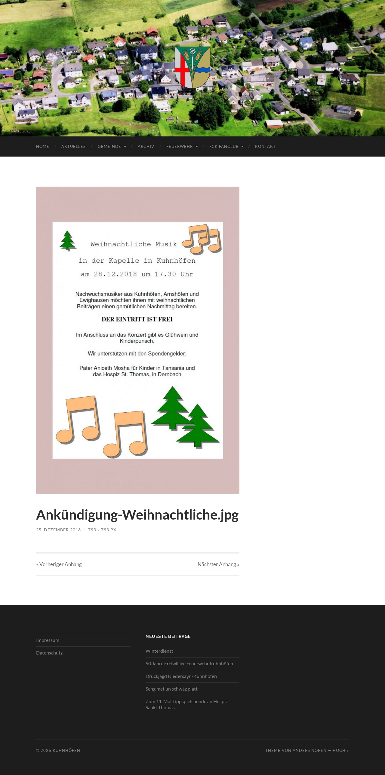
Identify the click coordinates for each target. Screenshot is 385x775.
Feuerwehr (179, 146)
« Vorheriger (59, 564)
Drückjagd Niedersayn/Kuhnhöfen (181, 676)
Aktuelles (73, 146)
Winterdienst (159, 651)
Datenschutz (49, 652)
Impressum (47, 640)
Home (42, 146)
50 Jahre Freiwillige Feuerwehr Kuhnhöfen (189, 663)
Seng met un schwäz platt (172, 688)
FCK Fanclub (224, 146)
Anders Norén (310, 750)
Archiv (146, 146)
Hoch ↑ (341, 750)
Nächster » (218, 564)
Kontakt (265, 146)
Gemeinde (109, 146)
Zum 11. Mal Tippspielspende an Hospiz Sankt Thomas (187, 704)
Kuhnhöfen (66, 750)
